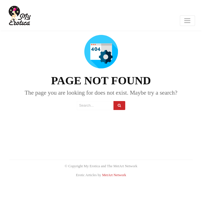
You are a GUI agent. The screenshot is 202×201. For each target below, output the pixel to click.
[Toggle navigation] (187, 20)
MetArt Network (114, 175)
